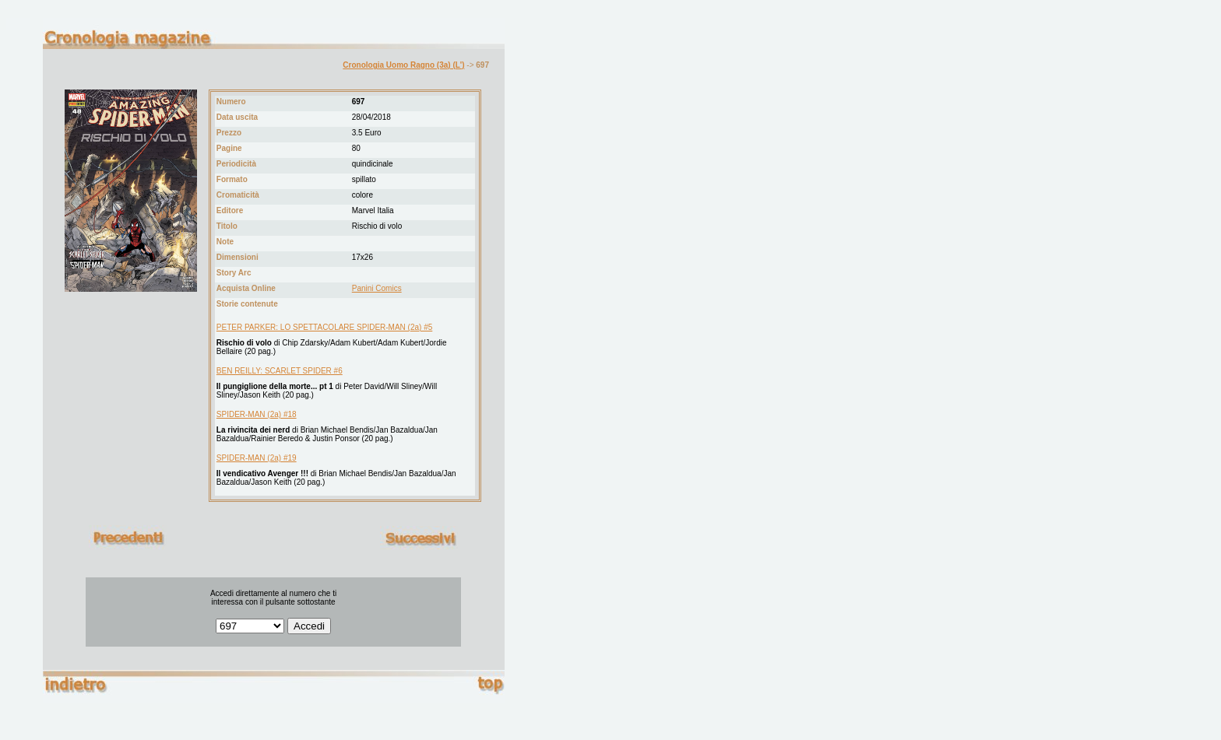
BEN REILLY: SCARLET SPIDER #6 (279, 370)
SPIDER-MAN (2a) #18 (256, 414)
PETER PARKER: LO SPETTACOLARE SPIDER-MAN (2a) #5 (324, 327)
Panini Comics (377, 288)
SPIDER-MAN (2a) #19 (256, 458)
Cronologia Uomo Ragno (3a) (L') (403, 65)
